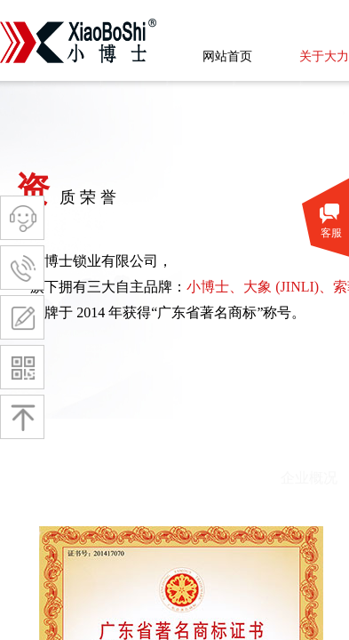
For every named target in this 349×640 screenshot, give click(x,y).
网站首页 (227, 56)
